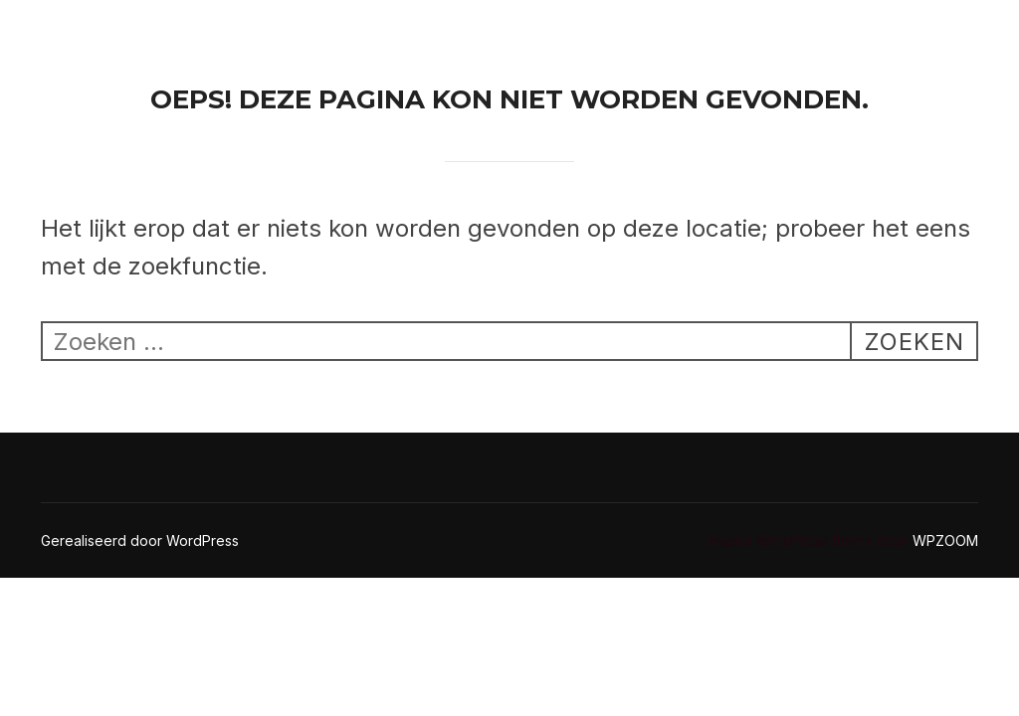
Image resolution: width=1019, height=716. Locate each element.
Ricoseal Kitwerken (115, 39)
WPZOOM (945, 540)
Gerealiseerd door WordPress (140, 540)
